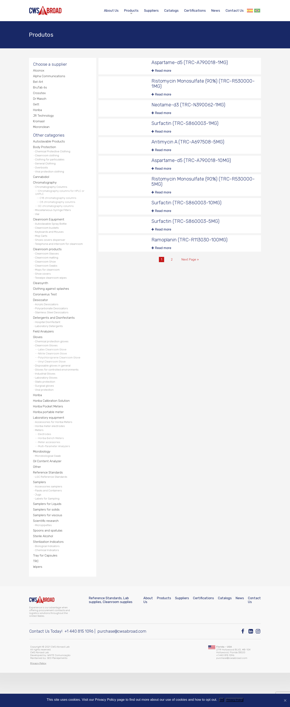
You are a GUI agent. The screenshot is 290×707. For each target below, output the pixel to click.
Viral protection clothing (50, 179)
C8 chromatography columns (58, 211)
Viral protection (45, 413)
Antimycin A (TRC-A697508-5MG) (189, 145)
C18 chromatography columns (59, 207)
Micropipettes (44, 556)
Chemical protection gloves (53, 361)
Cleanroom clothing (48, 161)
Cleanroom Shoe (46, 276)
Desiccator (41, 317)
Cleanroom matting (47, 271)
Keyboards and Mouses (50, 243)
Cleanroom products (47, 262)
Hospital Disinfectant (48, 340)
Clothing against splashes (51, 305)
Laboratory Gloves (47, 400)
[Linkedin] (251, 665)
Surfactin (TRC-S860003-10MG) (188, 207)
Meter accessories (50, 468)
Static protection (46, 404)
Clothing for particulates (51, 166)
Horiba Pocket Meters (48, 431)
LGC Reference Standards (52, 505)
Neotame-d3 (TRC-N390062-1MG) (190, 107)
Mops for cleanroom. (48, 285)
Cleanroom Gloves (47, 365)
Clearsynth (41, 299)
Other (37, 495)
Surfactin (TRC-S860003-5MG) (187, 226)
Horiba (37, 114)
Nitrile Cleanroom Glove (53, 374)
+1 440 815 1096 (78, 665)
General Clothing (46, 170)
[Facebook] (243, 665)
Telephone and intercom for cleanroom (60, 257)
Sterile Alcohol (43, 568)
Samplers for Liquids (47, 534)
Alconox (39, 73)
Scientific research (46, 552)
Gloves (38, 356)
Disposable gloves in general (54, 387)
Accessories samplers (50, 515)
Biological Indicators (48, 578)
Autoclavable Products (49, 146)
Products (131, 10)
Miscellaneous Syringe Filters (54, 220)
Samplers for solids (46, 540)
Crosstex (39, 96)
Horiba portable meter (48, 437)
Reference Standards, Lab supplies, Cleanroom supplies (110, 634)
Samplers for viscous (48, 546)
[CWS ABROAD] (45, 10)
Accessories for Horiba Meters (55, 447)
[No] (285, 700)
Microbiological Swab (48, 483)
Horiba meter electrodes (51, 451)
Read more (163, 72)
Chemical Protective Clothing (54, 157)
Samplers (40, 511)
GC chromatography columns (57, 215)
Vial (37, 224)
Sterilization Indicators (49, 574)
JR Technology (43, 119)
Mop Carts (42, 248)
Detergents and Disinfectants (54, 336)
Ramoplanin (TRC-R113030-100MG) (191, 245)
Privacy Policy (234, 699)
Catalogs (171, 10)
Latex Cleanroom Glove (53, 370)
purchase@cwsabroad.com (121, 665)
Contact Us (235, 10)
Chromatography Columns (52, 195)
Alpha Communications (49, 79)
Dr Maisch (40, 102)
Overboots (42, 174)
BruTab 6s (40, 90)
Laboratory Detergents (50, 345)
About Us (111, 10)
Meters (39, 456)
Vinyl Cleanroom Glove (52, 382)
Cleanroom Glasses (48, 267)
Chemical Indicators (48, 583)
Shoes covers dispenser (51, 252)
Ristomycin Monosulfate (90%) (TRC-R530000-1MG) (193, 85)
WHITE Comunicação (58, 689)
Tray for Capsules (45, 589)
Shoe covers (43, 289)
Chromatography (45, 191)
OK (221, 699)
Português (257, 10)
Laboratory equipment (49, 442)
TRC (36, 594)
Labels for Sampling (48, 529)
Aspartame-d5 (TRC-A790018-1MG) (191, 64)
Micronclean (42, 131)
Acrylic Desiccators (48, 321)
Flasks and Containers (49, 520)
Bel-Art (38, 84)
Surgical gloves (45, 409)
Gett (36, 108)
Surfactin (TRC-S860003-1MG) (186, 126)
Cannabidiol (41, 185)
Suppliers (151, 10)
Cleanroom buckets (48, 239)
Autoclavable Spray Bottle (52, 234)
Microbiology (42, 479)
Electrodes (45, 460)
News (215, 10)
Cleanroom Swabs (47, 280)
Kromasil (39, 125)
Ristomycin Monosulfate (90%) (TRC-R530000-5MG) (193, 185)
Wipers (38, 600)
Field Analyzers (44, 351)
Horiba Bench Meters (52, 464)
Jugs (38, 524)
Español (250, 10)
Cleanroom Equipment (49, 230)
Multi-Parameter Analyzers (55, 473)
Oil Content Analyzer (47, 489)
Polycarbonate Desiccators (52, 326)
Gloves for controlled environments (58, 391)
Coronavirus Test (45, 311)
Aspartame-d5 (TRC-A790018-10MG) (193, 164)
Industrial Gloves (46, 396)
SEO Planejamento (57, 692)
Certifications (195, 10)
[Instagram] (258, 665)
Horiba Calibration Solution (52, 425)
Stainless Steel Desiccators (53, 330)
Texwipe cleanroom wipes (52, 293)
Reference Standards (48, 500)
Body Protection (45, 152)
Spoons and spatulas (48, 562)
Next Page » (190, 265)
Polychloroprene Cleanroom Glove (60, 378)
